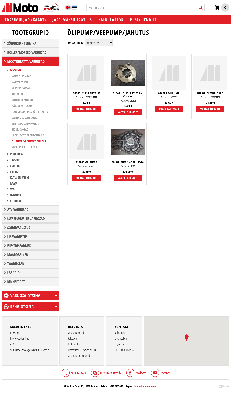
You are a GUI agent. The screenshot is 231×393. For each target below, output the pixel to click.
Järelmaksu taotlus (72, 19)
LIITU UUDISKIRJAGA (124, 350)
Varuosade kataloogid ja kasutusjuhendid (29, 350)
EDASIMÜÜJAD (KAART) (25, 19)
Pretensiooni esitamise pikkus (82, 350)
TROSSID (15, 160)
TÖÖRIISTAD (15, 263)
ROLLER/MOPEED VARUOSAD (26, 52)
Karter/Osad (20, 82)
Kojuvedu (72, 338)
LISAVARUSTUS (17, 236)
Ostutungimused (76, 332)
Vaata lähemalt (86, 109)
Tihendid (17, 94)
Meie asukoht (121, 338)
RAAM (13, 183)
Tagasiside (119, 344)
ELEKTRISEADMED (19, 245)
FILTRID (14, 172)
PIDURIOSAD (17, 154)
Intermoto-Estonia (110, 372)
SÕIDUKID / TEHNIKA (21, 43)
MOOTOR (15, 70)
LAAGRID (13, 272)
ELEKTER (15, 166)
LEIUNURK (16, 201)
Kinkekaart (16, 281)
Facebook (140, 372)
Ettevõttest (15, 332)
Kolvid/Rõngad (21, 76)
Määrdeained (17, 254)
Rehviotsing (22, 306)
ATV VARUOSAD (17, 209)
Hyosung (15, 195)
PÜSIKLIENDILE (143, 19)
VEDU (13, 189)
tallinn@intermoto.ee (145, 386)
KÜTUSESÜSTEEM (19, 177)
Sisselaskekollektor (24, 147)
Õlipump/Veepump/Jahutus (29, 141)
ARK (12, 344)
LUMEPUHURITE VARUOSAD (26, 218)
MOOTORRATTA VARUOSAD (26, 61)
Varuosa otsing (25, 295)
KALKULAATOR (111, 19)
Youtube (165, 372)
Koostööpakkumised (19, 338)
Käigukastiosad (22, 106)
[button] (187, 337)
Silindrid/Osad (21, 88)
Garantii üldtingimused (79, 355)
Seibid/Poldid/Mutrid (25, 123)
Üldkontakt (120, 332)
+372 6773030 (78, 372)
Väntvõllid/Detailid (24, 118)
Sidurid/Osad (20, 129)
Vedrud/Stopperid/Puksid (28, 135)
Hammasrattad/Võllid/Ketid (30, 112)
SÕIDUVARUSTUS (18, 227)
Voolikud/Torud (22, 100)
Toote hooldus (74, 344)
